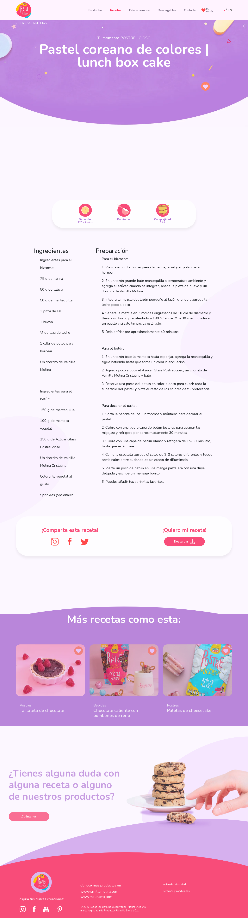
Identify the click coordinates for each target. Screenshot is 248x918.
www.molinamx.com (96, 905)
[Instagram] (54, 541)
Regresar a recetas (33, 23)
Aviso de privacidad (174, 892)
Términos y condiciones (176, 899)
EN (230, 10)
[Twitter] (84, 541)
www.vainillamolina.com (99, 899)
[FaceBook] (69, 541)
